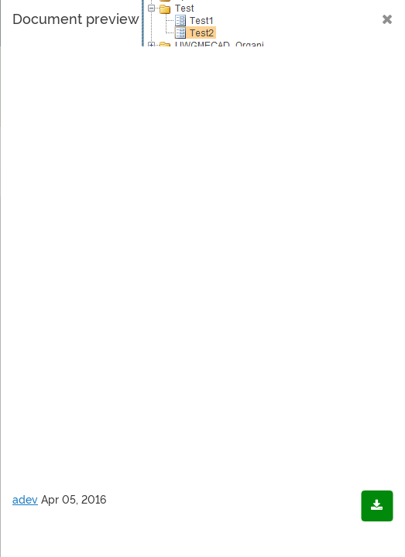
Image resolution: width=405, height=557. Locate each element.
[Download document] (377, 505)
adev (25, 500)
